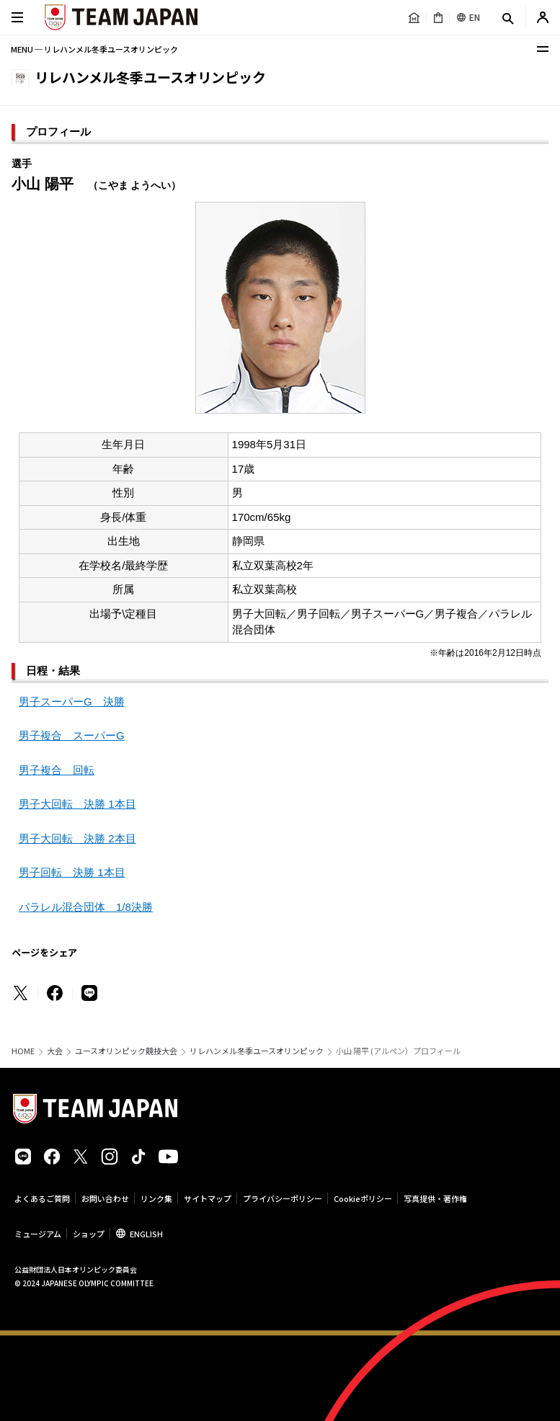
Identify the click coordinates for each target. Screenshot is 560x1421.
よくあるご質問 (42, 1198)
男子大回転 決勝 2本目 (77, 838)
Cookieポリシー (363, 1198)
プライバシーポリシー (282, 1198)
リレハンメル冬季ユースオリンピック (257, 1051)
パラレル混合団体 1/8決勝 (86, 907)
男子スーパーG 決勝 (72, 701)
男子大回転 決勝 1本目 (77, 804)
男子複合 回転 (56, 770)
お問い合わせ (105, 1198)
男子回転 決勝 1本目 (72, 872)
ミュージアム (37, 1233)
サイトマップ (207, 1198)
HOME (23, 1051)
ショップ (89, 1233)
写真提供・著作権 (435, 1198)
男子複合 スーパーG (72, 735)
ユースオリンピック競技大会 (126, 1051)
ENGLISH (146, 1233)
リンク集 (156, 1198)
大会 (55, 1051)
